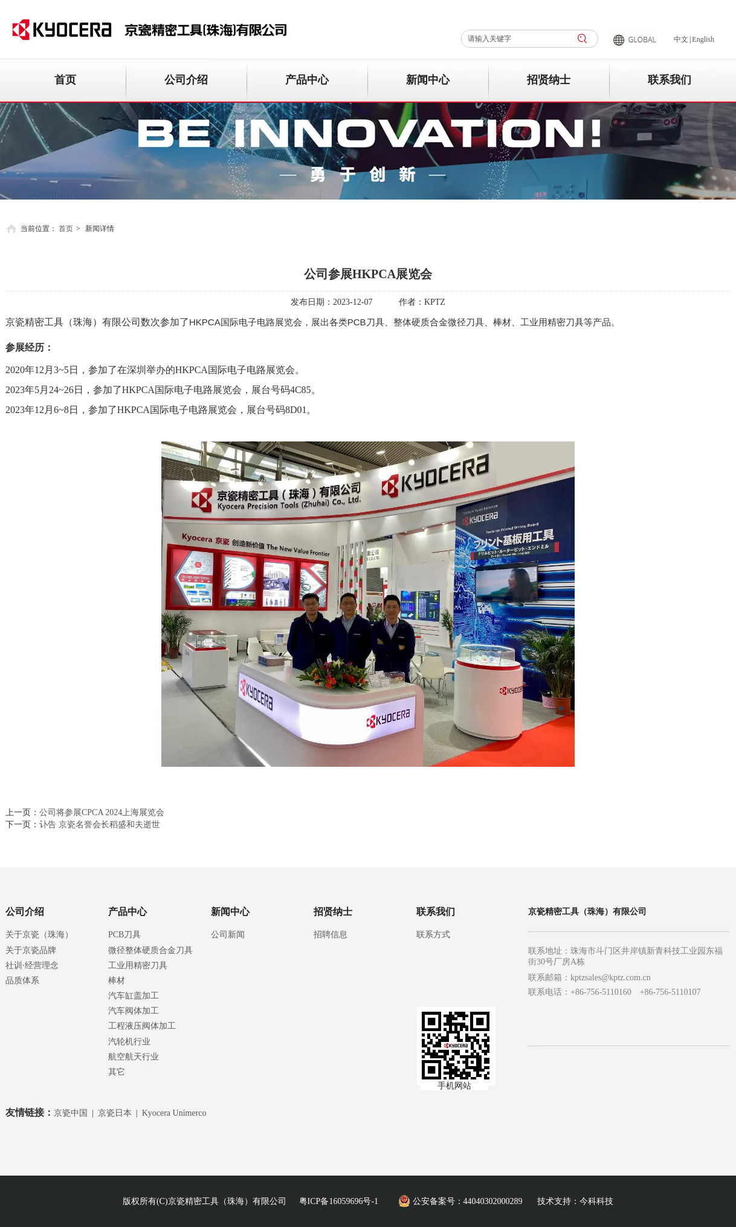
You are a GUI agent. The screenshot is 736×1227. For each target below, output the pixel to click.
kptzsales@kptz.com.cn (610, 977)
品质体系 (22, 980)
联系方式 (433, 934)
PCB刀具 (124, 934)
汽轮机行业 (129, 1041)
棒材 (116, 980)
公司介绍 (24, 911)
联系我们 (435, 911)
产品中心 (127, 911)
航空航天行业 (133, 1056)
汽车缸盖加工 (133, 995)
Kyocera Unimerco (174, 1113)
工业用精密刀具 (137, 965)
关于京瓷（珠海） (39, 934)
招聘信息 (330, 934)
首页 (66, 228)
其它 (116, 1071)
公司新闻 (228, 934)
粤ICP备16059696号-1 (338, 1201)
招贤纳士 (333, 911)
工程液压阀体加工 (142, 1025)
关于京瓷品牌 (30, 950)
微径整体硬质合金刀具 (150, 950)
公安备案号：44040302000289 (468, 1201)
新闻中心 (230, 911)
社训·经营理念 (32, 965)
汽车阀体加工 (133, 1010)
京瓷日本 (115, 1113)
